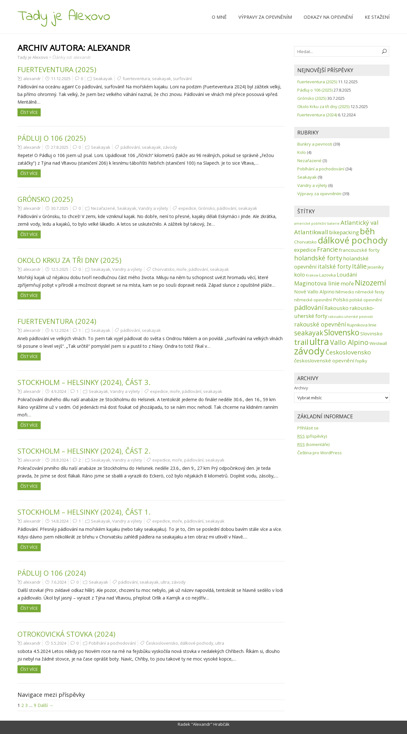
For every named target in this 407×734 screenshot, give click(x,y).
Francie (327, 249)
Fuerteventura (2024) (56, 321)
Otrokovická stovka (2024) (66, 634)
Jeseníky (376, 267)
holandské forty (318, 257)
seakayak (161, 78)
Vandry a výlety (153, 208)
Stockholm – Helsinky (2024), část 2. (83, 451)
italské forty (334, 266)
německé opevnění (313, 300)
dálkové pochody (196, 643)
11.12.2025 (61, 78)
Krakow (312, 275)
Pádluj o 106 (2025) (51, 138)
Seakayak (103, 78)
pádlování (130, 147)
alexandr (32, 78)
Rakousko (336, 308)
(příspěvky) (312, 436)
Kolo (301, 152)
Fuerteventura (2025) (56, 69)
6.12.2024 (59, 330)
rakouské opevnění (320, 324)
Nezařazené (103, 208)
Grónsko (206, 208)
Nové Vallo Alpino (314, 291)
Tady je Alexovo (63, 16)
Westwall (378, 343)
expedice (187, 208)
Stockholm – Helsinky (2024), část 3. (83, 382)
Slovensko (341, 332)
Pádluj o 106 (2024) (51, 573)
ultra (165, 582)
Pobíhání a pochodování (112, 643)
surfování (182, 78)
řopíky (361, 361)
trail (301, 342)
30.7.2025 (59, 208)
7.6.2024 (58, 582)
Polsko (340, 299)
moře (181, 269)
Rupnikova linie (361, 325)
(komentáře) (313, 444)
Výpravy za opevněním (265, 17)
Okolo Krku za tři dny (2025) (69, 260)
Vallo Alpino (349, 342)
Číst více (29, 112)
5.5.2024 (58, 643)
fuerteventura (136, 78)
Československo (162, 643)
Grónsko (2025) (45, 199)
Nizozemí (370, 283)
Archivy (301, 388)
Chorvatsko (163, 269)
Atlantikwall (311, 232)
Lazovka (327, 275)
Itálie (359, 266)
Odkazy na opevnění (328, 17)
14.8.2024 (59, 521)
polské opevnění (365, 300)
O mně (219, 17)
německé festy (369, 292)
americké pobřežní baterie (317, 223)
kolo (299, 274)
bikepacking (344, 232)
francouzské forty (359, 250)
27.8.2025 (59, 147)
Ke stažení (377, 17)
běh (367, 231)
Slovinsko (371, 333)
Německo (344, 292)
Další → (45, 705)
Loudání (347, 274)
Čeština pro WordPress (319, 453)
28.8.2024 (59, 460)
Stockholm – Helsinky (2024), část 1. (83, 512)
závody (170, 147)
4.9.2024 (58, 391)
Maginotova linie (317, 283)
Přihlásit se (308, 428)
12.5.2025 (59, 269)
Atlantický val (359, 222)
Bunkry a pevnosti (314, 144)
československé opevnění (324, 360)
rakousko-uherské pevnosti (350, 316)
